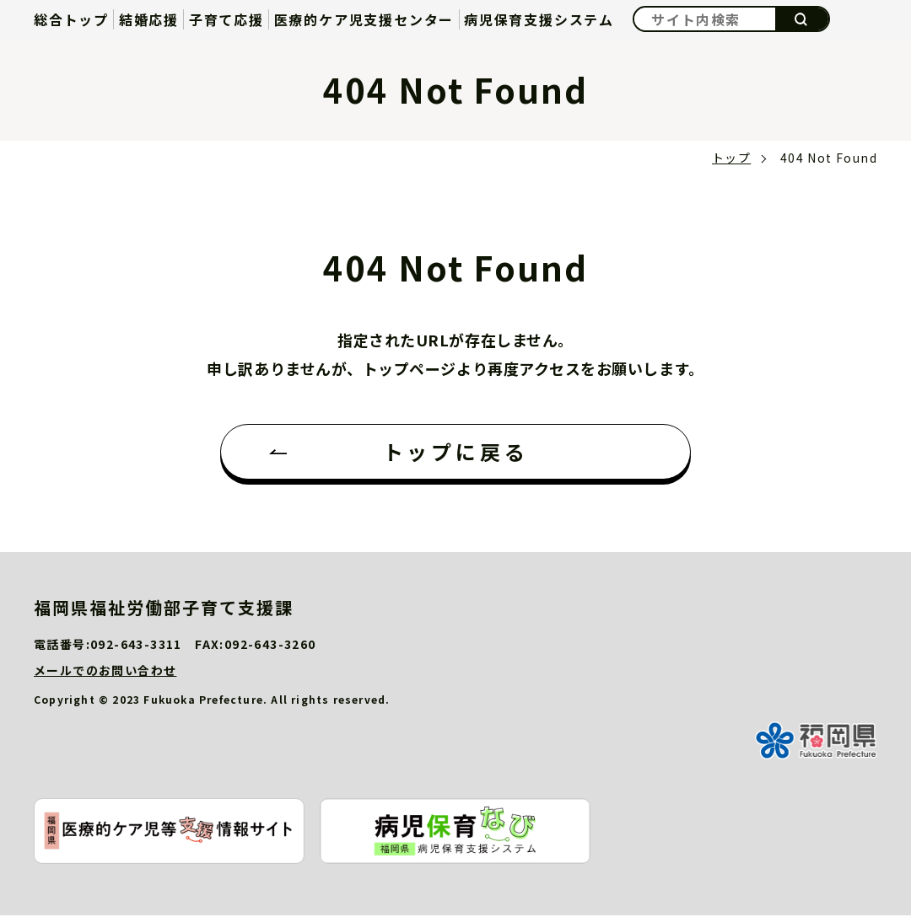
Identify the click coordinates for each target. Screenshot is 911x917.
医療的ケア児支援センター (364, 19)
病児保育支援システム (539, 19)
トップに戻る (456, 452)
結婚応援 (149, 19)
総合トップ (71, 19)
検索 (801, 19)
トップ (731, 157)
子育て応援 (226, 19)
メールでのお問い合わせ (105, 671)
